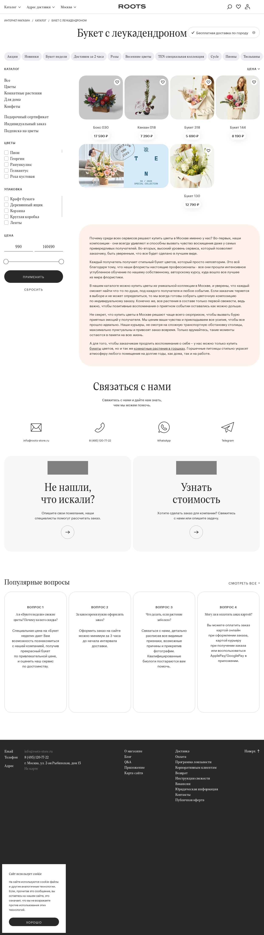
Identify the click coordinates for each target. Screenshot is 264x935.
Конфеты (12, 106)
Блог (128, 777)
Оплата (180, 777)
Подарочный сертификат (26, 116)
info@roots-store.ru (36, 440)
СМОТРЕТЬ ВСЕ (243, 583)
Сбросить (33, 289)
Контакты (183, 815)
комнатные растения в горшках (159, 347)
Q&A (127, 782)
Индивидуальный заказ (25, 123)
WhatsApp (164, 440)
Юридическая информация (196, 809)
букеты (95, 347)
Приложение (134, 788)
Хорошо (34, 922)
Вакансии (183, 804)
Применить (33, 276)
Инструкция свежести (192, 798)
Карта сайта (133, 793)
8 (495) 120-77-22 (100, 440)
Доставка (182, 771)
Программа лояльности (193, 782)
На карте (31, 789)
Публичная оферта (189, 820)
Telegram (228, 440)
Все (7, 80)
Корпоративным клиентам (195, 788)
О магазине (133, 771)
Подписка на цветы (21, 130)
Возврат (181, 793)
